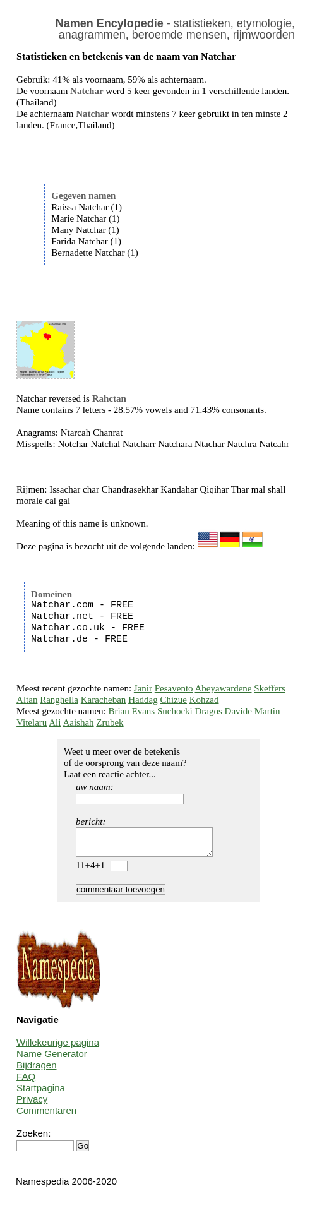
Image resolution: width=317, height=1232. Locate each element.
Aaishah (78, 722)
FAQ (25, 1082)
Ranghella (59, 700)
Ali (55, 722)
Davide (238, 711)
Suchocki (175, 711)
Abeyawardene (223, 688)
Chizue (174, 700)
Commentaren (46, 1116)
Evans (143, 711)
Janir (143, 688)
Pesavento (174, 688)
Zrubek (109, 722)
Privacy (31, 1104)
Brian (118, 711)
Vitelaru (31, 722)
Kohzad (204, 700)
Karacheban (103, 700)
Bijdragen (36, 1070)
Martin (267, 711)
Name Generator (51, 1059)
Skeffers (269, 688)
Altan (26, 700)
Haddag (143, 700)
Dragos (208, 711)
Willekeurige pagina (57, 1048)
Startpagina (40, 1093)
